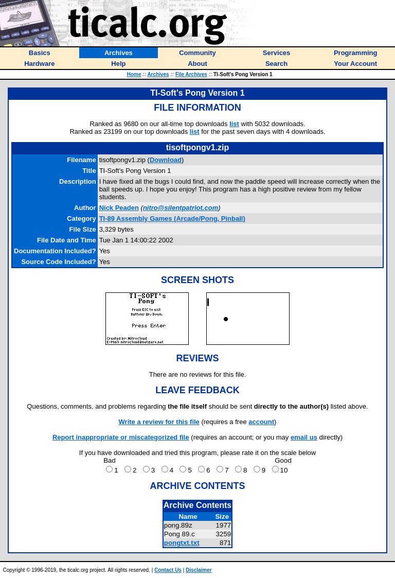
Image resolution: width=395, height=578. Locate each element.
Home (134, 74)
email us (304, 437)
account (261, 422)
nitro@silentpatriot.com (180, 208)
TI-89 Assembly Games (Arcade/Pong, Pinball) (172, 218)
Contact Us (168, 570)
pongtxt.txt (182, 543)
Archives (158, 74)
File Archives (191, 74)
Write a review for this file (159, 422)
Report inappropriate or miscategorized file (120, 437)
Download (166, 160)
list (234, 124)
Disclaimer (199, 570)
